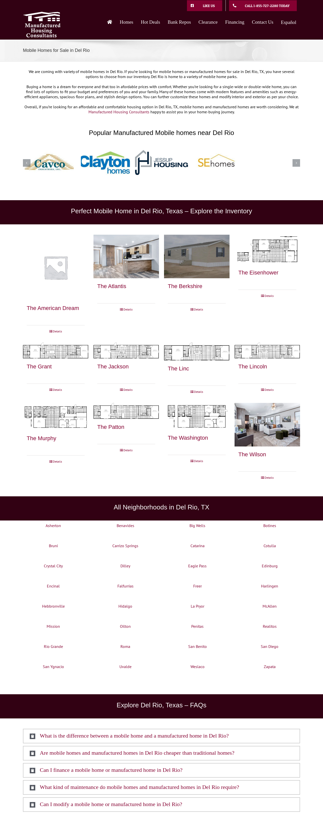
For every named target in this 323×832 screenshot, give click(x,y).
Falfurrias (125, 585)
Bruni (53, 545)
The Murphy (41, 438)
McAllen (270, 606)
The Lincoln (252, 366)
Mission (53, 626)
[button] (161, 736)
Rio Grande (53, 646)
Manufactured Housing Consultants (118, 111)
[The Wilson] (267, 424)
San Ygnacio (53, 666)
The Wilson (252, 454)
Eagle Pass (197, 565)
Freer (197, 585)
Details (57, 331)
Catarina (197, 545)
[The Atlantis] (126, 256)
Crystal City (53, 565)
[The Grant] (55, 350)
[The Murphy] (55, 416)
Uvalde (125, 666)
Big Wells (197, 525)
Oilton (125, 626)
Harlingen (269, 585)
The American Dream (53, 308)
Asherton (53, 525)
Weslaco (197, 666)
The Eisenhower (258, 272)
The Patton (110, 427)
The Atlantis (111, 286)
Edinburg (270, 565)
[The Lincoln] (267, 350)
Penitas (197, 626)
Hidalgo (125, 606)
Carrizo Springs (125, 545)
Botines (269, 525)
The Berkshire (185, 286)
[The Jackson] (126, 350)
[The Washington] (197, 416)
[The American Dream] (55, 267)
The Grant (39, 366)
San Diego (269, 646)
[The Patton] (126, 411)
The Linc (178, 368)
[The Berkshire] (197, 256)
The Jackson (113, 366)
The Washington (188, 438)
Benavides (125, 525)
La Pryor (197, 606)
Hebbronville (53, 606)
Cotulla (270, 545)
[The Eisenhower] (267, 250)
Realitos (270, 626)
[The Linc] (197, 351)
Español (288, 22)
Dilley (125, 565)
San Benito (197, 646)
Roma (125, 646)
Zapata (270, 666)
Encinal (53, 585)
